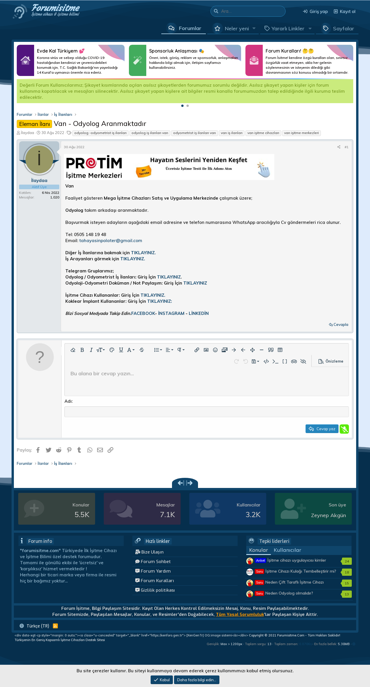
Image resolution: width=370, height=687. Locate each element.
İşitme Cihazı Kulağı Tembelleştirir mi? (295, 572)
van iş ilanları (232, 133)
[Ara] (253, 11)
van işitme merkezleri (301, 133)
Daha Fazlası (71, 60)
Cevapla (341, 324)
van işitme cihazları (263, 133)
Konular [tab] (258, 550)
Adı (68, 401)
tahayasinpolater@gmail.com (110, 240)
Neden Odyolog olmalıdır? (284, 594)
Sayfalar (343, 28)
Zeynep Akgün (328, 516)
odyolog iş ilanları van (150, 133)
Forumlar (190, 28)
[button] (254, 28)
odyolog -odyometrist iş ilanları (100, 133)
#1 (347, 147)
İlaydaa (27, 132)
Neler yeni (237, 28)
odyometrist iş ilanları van (194, 133)
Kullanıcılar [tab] (287, 550)
